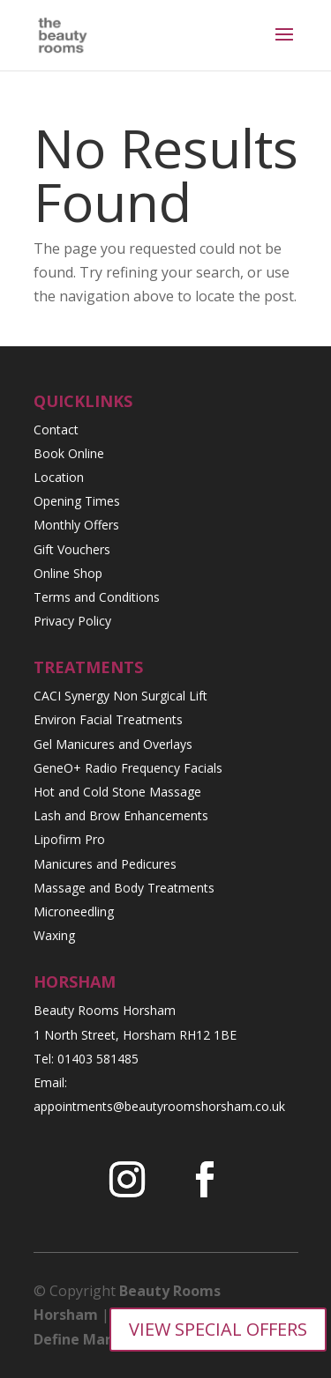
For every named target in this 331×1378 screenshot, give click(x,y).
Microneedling (74, 911)
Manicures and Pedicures (105, 864)
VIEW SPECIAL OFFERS (218, 1329)
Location (59, 477)
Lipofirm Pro (69, 839)
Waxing (54, 935)
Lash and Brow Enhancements (121, 815)
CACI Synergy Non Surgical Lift (120, 695)
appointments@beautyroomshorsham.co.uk (159, 1106)
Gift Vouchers (72, 549)
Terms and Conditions (97, 597)
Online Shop (68, 573)
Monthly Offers (76, 524)
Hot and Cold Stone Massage (117, 791)
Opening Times (77, 501)
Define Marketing (96, 1339)
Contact (56, 429)
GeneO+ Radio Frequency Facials (128, 767)
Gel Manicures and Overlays (113, 744)
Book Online (69, 453)
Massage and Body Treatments (124, 887)
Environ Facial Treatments (108, 719)
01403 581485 (98, 1058)
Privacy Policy (72, 620)
